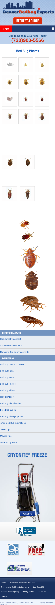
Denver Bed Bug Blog (10, 592)
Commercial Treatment (11, 345)
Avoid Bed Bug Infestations (13, 423)
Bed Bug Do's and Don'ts (12, 364)
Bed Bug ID (8, 410)
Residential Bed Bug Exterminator (23, 582)
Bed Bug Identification (10, 403)
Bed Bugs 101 (7, 371)
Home (6, 29)
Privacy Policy (28, 592)
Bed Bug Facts (7, 377)
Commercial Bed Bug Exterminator (15, 587)
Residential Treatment (10, 339)
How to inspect (7, 397)
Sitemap (4, 596)
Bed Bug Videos (7, 390)
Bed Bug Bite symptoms (11, 416)
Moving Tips (6, 436)
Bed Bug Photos (7, 384)
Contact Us (41, 592)
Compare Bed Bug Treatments (14, 352)
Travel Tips (5, 429)
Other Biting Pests (8, 442)
